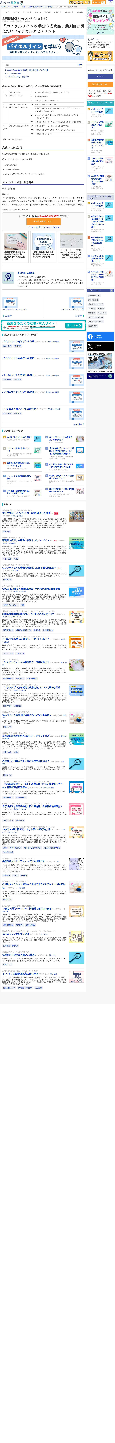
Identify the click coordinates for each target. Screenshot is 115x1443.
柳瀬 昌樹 (22, 888)
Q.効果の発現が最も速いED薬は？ (19, 955)
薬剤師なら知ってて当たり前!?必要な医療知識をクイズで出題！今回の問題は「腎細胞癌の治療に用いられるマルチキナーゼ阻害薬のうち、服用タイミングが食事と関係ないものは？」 (34, 894)
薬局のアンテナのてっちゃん (12, 617)
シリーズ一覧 (27, 12)
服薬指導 (80, 12)
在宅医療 (17, 346)
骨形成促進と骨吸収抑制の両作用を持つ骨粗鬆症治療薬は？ (32, 806)
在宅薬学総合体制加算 (32, 848)
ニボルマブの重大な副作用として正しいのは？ (26, 639)
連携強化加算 (8, 852)
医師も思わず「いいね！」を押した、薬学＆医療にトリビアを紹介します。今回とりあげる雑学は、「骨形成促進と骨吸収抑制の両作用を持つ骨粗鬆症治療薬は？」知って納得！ (34, 814)
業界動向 (19, 925)
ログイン (111, 2)
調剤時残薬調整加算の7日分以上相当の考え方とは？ (29, 614)
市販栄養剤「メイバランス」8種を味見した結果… (27, 513)
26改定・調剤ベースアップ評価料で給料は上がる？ (28, 908)
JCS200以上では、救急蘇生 (18, 77)
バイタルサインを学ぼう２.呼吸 (18, 392)
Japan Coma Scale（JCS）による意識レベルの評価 (27, 70)
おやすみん (44, 934)
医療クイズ (57, 12)
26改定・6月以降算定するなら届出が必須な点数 (26, 829)
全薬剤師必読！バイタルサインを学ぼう (41, 7)
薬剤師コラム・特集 (19, 7)
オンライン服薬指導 (95, 317)
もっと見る (78, 424)
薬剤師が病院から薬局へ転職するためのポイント (27, 540)
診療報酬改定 (69, 12)
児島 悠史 (14, 570)
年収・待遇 (7, 559)
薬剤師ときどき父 (16, 516)
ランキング (15, 12)
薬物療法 (17, 706)
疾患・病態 (7, 346)
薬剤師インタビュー (10, 605)
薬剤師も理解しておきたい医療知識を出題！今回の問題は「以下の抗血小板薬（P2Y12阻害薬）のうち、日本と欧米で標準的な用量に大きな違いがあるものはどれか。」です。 (34, 769)
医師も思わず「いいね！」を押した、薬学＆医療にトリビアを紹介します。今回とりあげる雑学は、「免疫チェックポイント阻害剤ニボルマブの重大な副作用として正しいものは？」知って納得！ (34, 647)
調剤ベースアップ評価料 (12, 848)
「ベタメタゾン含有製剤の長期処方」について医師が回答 (31, 687)
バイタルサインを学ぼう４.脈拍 (18, 358)
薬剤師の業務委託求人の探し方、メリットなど (26, 736)
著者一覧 (38, 12)
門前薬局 (91, 309)
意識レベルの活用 (14, 73)
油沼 (58, 861)
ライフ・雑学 (8, 653)
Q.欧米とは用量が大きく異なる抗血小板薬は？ (26, 761)
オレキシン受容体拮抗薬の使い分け (20, 973)
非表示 (79, 65)
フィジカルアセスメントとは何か (19, 408)
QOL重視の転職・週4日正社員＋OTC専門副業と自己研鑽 (31, 589)
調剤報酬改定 (8, 630)
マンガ (15, 875)
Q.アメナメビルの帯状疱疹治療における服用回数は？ (29, 567)
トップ (6, 12)
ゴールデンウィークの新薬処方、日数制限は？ (26, 662)
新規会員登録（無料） (43, 221)
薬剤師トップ (5, 7)
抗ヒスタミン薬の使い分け (16, 934)
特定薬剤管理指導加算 (52, 848)
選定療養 (47, 12)
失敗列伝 (24, 875)
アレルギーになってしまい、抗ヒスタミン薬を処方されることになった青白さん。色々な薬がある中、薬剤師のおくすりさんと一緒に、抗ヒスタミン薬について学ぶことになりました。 (34, 940)
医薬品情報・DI (9, 988)
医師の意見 (7, 706)
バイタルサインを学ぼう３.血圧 (18, 375)
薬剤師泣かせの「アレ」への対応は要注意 (23, 861)
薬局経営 (37, 630)
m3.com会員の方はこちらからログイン (43, 227)
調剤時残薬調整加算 (23, 630)
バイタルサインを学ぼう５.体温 (18, 341)
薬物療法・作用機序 (10, 946)
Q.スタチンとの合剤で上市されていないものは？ (27, 715)
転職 (16, 559)
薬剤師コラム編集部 (53, 342)
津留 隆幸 (5, 911)
